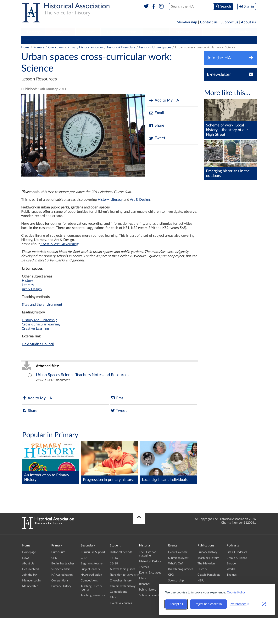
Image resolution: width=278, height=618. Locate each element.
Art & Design (140, 199)
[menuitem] (33, 32)
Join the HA (29, 574)
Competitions (151, 39)
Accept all (176, 604)
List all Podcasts (237, 552)
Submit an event (149, 595)
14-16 (114, 558)
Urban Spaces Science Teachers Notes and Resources (82, 375)
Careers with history (123, 586)
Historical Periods (150, 561)
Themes (144, 567)
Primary (33, 32)
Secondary (61, 32)
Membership (186, 22)
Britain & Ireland (237, 558)
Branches (243, 32)
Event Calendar (177, 552)
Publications (186, 32)
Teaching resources (93, 595)
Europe (231, 563)
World (231, 569)
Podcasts (215, 32)
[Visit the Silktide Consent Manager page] (264, 604)
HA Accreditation (124, 39)
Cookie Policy (236, 592)
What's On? (175, 563)
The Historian (206, 563)
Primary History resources (85, 47)
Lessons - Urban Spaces (155, 47)
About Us (28, 563)
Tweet (157, 138)
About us (248, 22)
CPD (47, 39)
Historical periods (121, 552)
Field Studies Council (38, 344)
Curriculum (30, 39)
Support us (229, 22)
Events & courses (121, 603)
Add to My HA (164, 100)
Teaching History (208, 558)
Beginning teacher (68, 39)
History (103, 199)
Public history (147, 589)
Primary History (177, 39)
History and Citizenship (39, 320)
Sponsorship (176, 580)
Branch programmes (180, 569)
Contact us (209, 22)
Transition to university (124, 574)
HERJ (200, 580)
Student (88, 32)
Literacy (116, 199)
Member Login (31, 580)
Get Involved (30, 569)
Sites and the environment (42, 304)
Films (113, 597)
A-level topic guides (122, 569)
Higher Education (121, 32)
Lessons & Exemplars (121, 47)
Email (156, 113)
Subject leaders (96, 39)
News (26, 558)
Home (25, 47)
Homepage (29, 552)
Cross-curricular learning (59, 244)
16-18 (114, 563)
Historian (156, 32)
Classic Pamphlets (208, 574)
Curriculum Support (93, 552)
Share (156, 126)
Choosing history (121, 580)
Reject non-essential (208, 604)
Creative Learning (35, 328)
